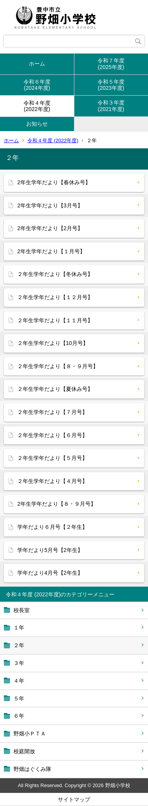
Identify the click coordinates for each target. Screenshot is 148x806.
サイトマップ (74, 799)
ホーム (37, 64)
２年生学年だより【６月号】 (52, 435)
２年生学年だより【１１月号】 (55, 320)
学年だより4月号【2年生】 (50, 573)
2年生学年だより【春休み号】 (54, 182)
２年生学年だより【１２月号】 (55, 297)
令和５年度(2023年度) (111, 85)
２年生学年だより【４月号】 (52, 481)
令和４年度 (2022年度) (52, 140)
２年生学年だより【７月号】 (52, 412)
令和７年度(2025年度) (111, 63)
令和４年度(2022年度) (37, 106)
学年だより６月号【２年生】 (52, 527)
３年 (18, 663)
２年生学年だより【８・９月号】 (57, 366)
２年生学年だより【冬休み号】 (55, 274)
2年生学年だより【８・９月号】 (56, 504)
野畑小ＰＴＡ (29, 733)
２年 (18, 645)
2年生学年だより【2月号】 (50, 228)
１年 (18, 627)
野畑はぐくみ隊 (32, 769)
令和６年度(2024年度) (37, 85)
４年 (18, 681)
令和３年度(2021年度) (111, 105)
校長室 (21, 610)
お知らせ (37, 124)
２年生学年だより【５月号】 (52, 458)
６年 (18, 716)
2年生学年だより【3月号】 (50, 205)
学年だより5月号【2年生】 (50, 550)
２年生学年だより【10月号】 (52, 343)
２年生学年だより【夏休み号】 (55, 389)
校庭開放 (24, 751)
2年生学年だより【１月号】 (51, 251)
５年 (18, 698)
